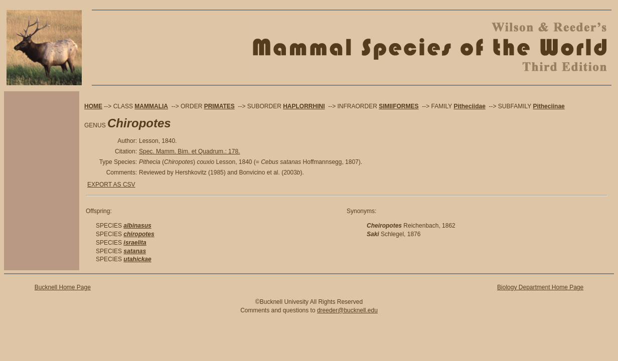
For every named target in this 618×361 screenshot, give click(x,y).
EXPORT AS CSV (111, 184)
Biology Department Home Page (540, 287)
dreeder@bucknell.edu (347, 310)
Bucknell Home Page (63, 287)
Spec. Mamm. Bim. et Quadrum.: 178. (189, 151)
